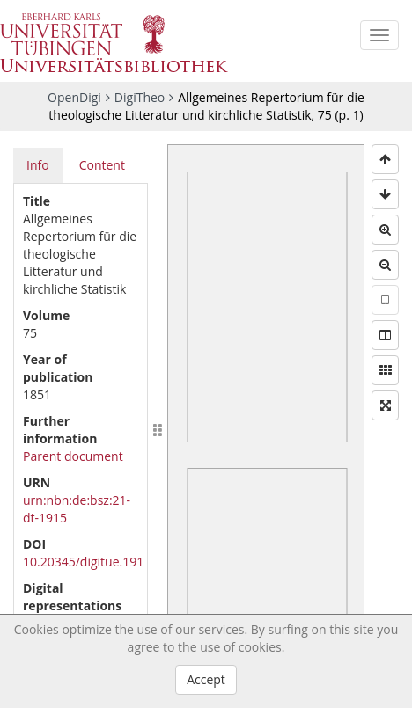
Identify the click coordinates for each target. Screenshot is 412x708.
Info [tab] (37, 165)
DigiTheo (139, 97)
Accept (206, 679)
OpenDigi (74, 97)
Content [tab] (102, 165)
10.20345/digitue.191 (83, 561)
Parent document (73, 456)
